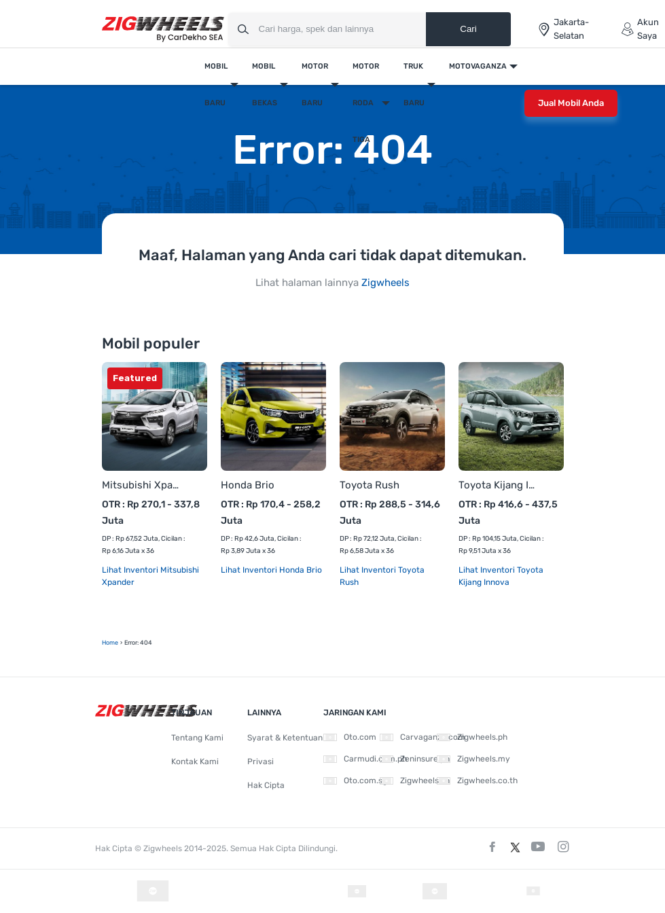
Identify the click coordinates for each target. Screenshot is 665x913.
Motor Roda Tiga (366, 103)
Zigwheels (385, 282)
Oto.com (349, 737)
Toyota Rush (369, 485)
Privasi (260, 761)
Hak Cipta (266, 785)
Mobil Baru (216, 84)
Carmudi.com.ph (365, 759)
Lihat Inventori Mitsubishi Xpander (150, 576)
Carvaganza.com (422, 737)
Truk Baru (414, 84)
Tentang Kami (197, 737)
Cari (468, 29)
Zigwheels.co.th (477, 780)
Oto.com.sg (355, 780)
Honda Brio (247, 485)
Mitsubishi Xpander (141, 485)
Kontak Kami (195, 761)
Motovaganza (478, 66)
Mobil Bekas (264, 84)
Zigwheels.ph (472, 737)
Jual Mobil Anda (571, 103)
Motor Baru (315, 84)
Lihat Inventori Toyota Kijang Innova (501, 576)
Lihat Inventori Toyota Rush (382, 576)
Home (110, 642)
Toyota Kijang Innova (498, 485)
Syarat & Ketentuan (285, 737)
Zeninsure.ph (415, 759)
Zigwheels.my (473, 759)
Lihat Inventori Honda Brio (271, 570)
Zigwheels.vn (415, 780)
